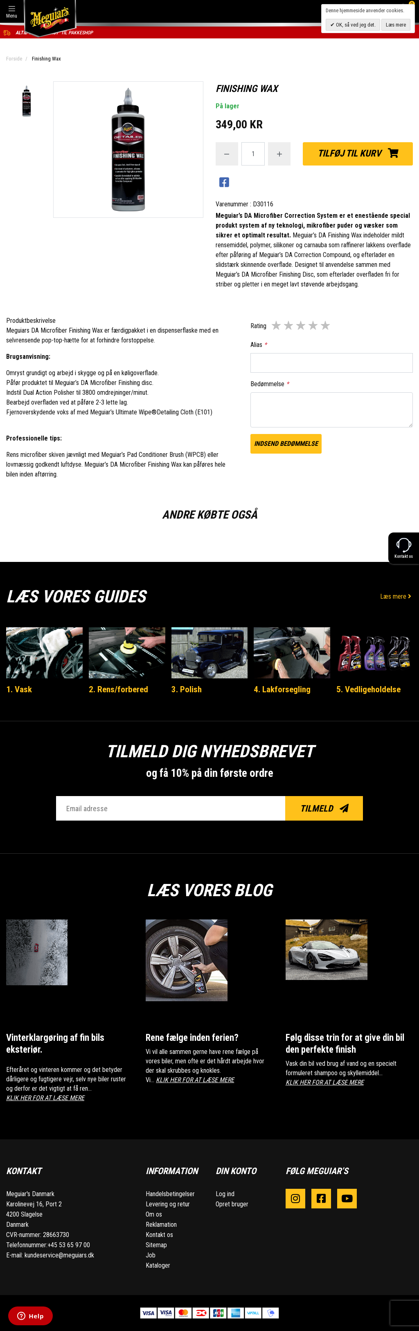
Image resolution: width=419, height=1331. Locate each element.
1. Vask (19, 689)
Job (150, 1255)
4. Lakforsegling (282, 689)
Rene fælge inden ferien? (192, 1037)
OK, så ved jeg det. (355, 25)
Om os (154, 1214)
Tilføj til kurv (358, 153)
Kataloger (158, 1265)
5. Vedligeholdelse (368, 689)
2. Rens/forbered (118, 689)
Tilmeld (324, 808)
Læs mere (396, 596)
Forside (14, 59)
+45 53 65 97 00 (68, 1245)
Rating (258, 326)
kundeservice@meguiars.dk (59, 1255)
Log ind (225, 1194)
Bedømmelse (269, 384)
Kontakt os (159, 1235)
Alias (258, 345)
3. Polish (186, 689)
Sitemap (156, 1245)
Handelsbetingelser (170, 1194)
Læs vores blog (209, 890)
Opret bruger (232, 1204)
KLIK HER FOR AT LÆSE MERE (45, 1098)
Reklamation (161, 1224)
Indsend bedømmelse (286, 443)
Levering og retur (168, 1204)
